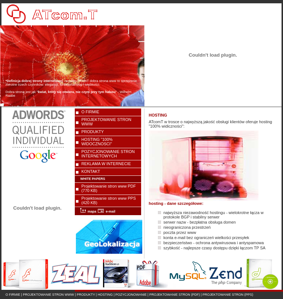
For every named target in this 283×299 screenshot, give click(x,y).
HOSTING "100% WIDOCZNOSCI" (97, 141)
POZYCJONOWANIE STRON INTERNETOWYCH (108, 153)
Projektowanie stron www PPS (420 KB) (108, 200)
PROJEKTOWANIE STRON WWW (106, 121)
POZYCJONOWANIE (131, 294)
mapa (88, 211)
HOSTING (105, 294)
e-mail (106, 211)
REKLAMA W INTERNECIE (106, 163)
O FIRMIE (90, 112)
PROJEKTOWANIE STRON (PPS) (228, 294)
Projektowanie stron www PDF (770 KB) (108, 188)
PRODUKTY (92, 131)
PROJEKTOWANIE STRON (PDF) (174, 294)
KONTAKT (90, 171)
